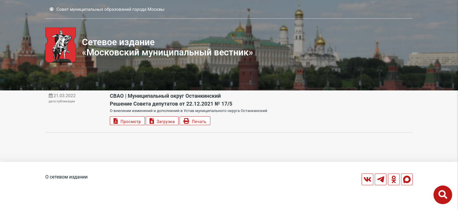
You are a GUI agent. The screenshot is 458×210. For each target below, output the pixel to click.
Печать (194, 121)
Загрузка (162, 121)
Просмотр (127, 121)
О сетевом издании (66, 177)
